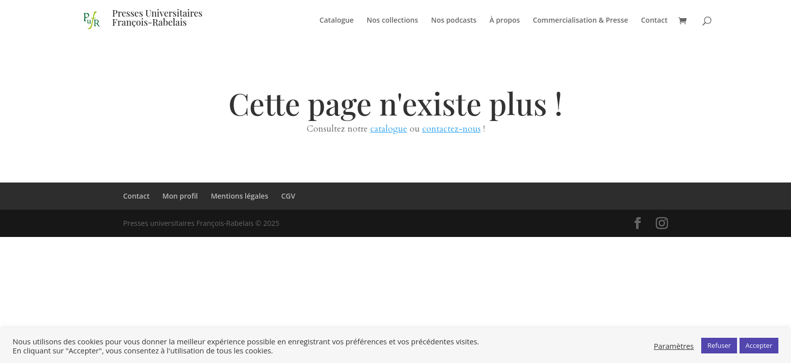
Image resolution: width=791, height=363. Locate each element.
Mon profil (180, 196)
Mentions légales (239, 196)
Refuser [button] (718, 345)
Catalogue (336, 21)
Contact (654, 21)
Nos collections (392, 21)
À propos (504, 21)
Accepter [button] (759, 345)
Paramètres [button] (674, 345)
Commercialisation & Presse (580, 21)
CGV (288, 196)
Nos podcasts (453, 21)
